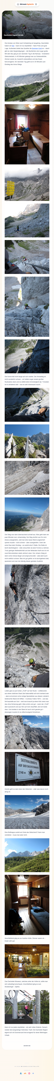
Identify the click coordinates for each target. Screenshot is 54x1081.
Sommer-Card (37, 48)
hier (13, 46)
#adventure (27, 1045)
